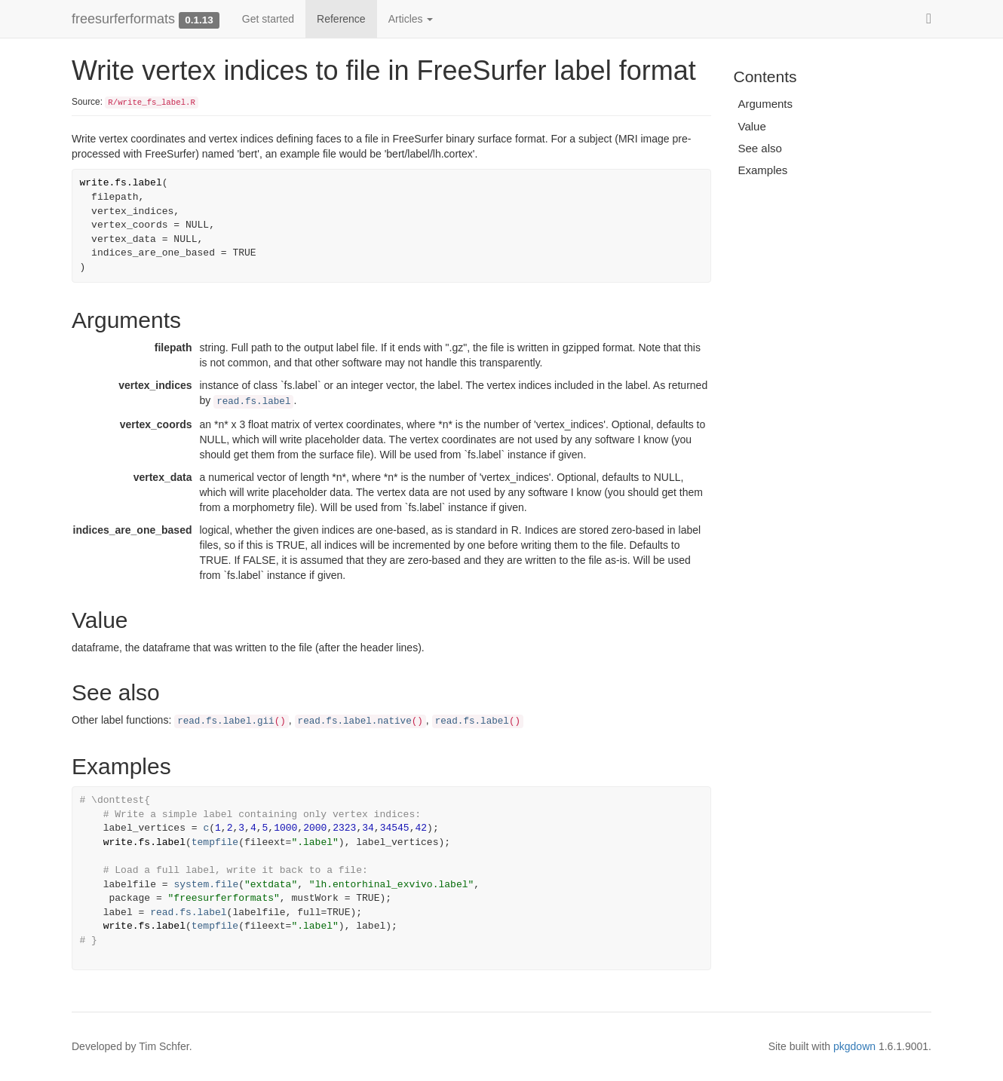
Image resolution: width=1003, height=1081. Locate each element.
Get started (268, 19)
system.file (205, 884)
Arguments (765, 103)
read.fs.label (253, 402)
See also (760, 148)
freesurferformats (123, 18)
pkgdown (854, 1046)
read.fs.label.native (355, 721)
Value (752, 126)
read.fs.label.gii (225, 721)
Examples (763, 170)
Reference (341, 19)
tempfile (215, 842)
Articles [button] (411, 19)
